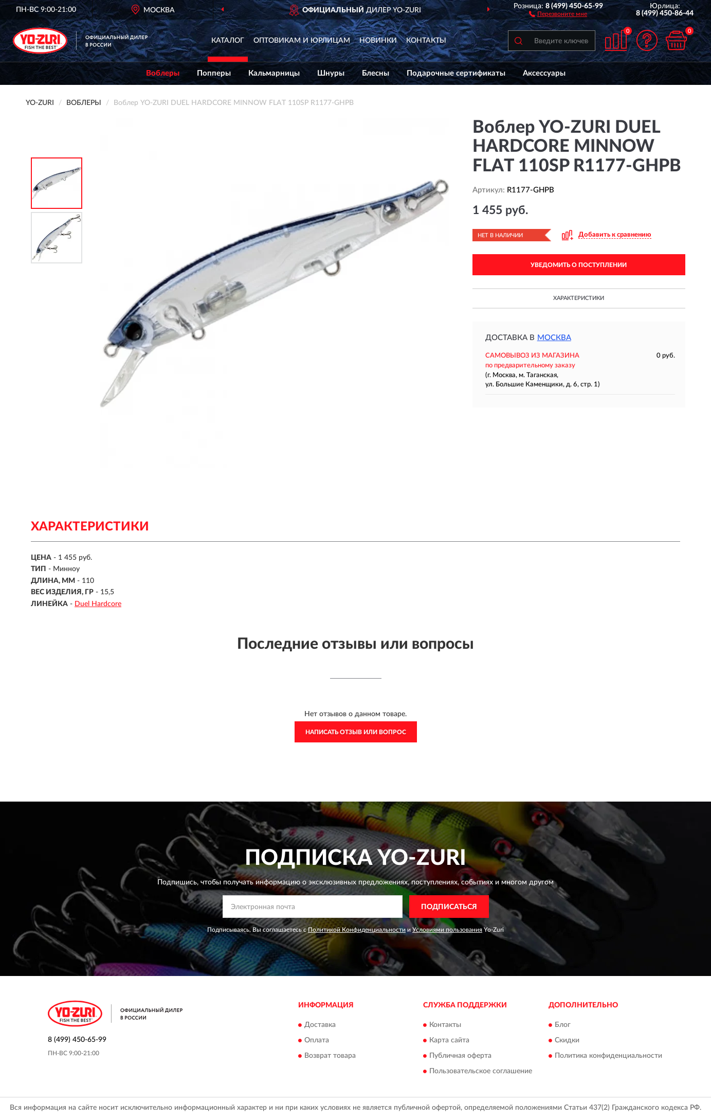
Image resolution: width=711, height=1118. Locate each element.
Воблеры (162, 73)
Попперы (214, 73)
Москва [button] (554, 338)
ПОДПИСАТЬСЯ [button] (449, 907)
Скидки (567, 1040)
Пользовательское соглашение (480, 1071)
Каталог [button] (227, 40)
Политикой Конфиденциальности (357, 930)
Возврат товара (330, 1055)
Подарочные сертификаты (456, 73)
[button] (558, 13)
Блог (563, 1024)
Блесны (375, 73)
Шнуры (330, 73)
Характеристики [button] (578, 298)
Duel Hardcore (98, 604)
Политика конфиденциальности (608, 1055)
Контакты (426, 40)
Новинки (378, 40)
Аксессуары (544, 73)
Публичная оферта (460, 1055)
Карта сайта (449, 1040)
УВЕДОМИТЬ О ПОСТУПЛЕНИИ (579, 265)
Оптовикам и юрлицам (301, 40)
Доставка (320, 1024)
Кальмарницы (274, 73)
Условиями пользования (447, 930)
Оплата (316, 1040)
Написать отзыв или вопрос (355, 732)
